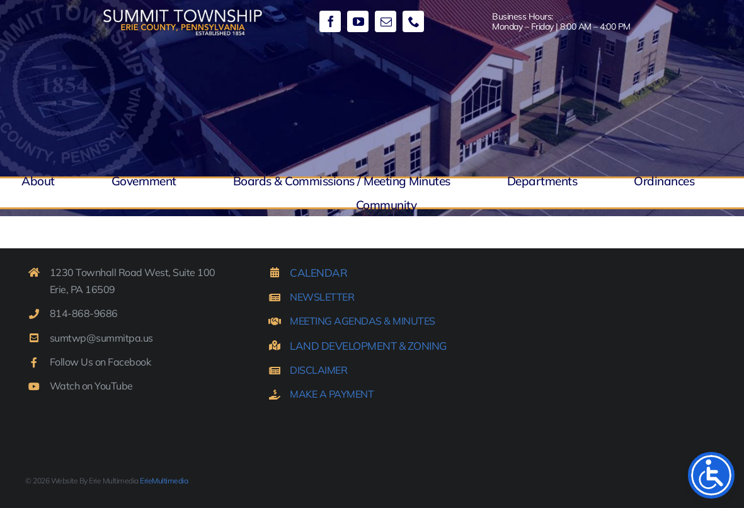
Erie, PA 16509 (82, 289)
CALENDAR (318, 272)
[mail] (385, 21)
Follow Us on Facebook (100, 361)
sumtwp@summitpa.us (101, 338)
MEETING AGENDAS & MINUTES (362, 321)
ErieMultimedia (164, 480)
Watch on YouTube (91, 385)
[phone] (413, 21)
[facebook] (330, 21)
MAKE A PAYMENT (332, 394)
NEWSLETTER (322, 297)
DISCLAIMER (318, 370)
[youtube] (358, 21)
